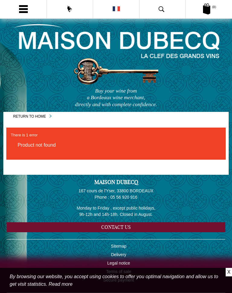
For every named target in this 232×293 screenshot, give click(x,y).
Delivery (119, 254)
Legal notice (118, 263)
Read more (60, 284)
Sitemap (118, 246)
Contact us (116, 227)
